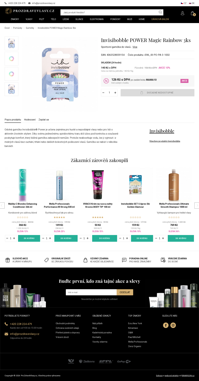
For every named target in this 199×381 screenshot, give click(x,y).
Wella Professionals (137, 342)
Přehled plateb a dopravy (68, 332)
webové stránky (172, 375)
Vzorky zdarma (99, 342)
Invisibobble (161, 131)
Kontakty (96, 337)
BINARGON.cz (188, 375)
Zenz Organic (134, 346)
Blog (94, 328)
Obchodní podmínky (65, 323)
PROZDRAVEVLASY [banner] (29, 10)
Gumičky (30, 28)
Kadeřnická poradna (102, 332)
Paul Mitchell (134, 337)
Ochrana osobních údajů (67, 328)
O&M (130, 332)
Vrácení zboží (62, 337)
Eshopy (159, 375)
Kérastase (133, 328)
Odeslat (125, 292)
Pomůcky (17, 28)
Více (135, 47)
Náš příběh (97, 323)
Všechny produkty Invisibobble (164, 141)
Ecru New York (135, 323)
